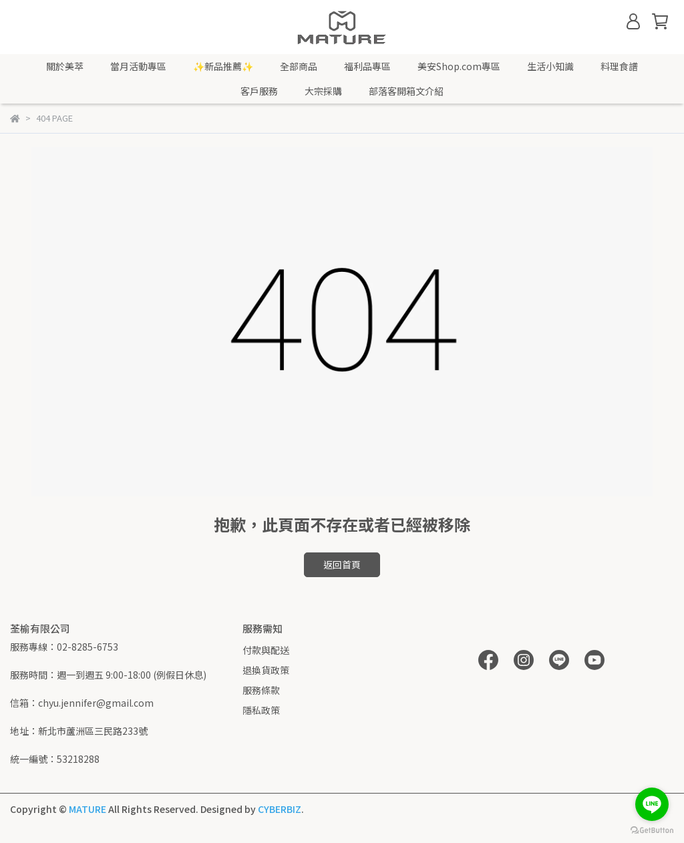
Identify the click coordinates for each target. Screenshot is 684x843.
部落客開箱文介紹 (406, 91)
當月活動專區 (138, 66)
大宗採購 (323, 91)
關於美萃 (64, 66)
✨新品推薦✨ (223, 66)
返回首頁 (342, 564)
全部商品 (298, 66)
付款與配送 (265, 650)
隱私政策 (261, 710)
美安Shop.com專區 (458, 66)
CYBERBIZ (279, 809)
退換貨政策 (265, 670)
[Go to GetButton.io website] (652, 830)
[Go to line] (652, 804)
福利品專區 (367, 66)
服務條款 (261, 690)
